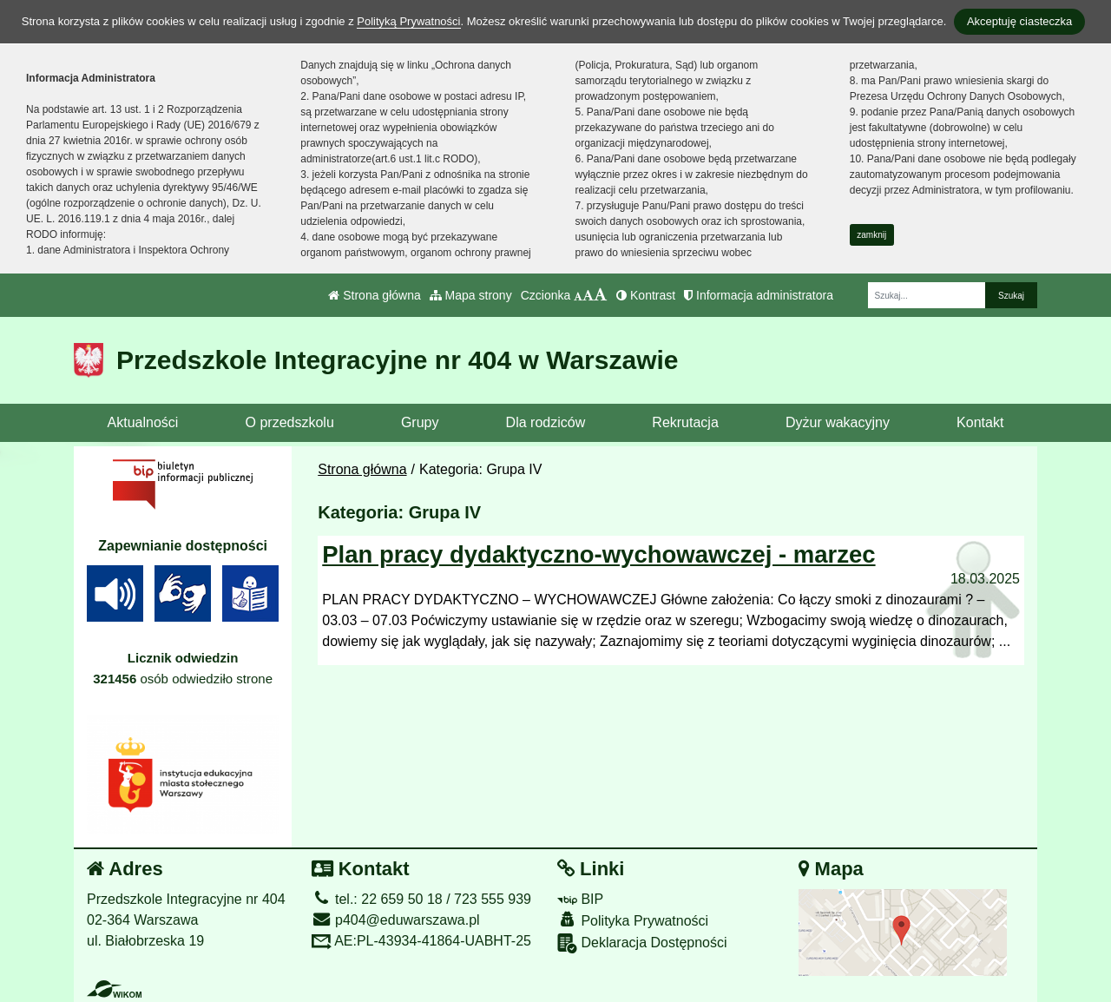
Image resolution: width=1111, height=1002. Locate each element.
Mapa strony (471, 295)
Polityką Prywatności (408, 21)
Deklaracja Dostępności (642, 943)
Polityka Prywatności (632, 920)
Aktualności (143, 422)
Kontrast (645, 295)
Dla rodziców (546, 422)
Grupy (420, 422)
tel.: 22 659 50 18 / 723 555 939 (421, 899)
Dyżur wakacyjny (838, 422)
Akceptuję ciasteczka (1019, 21)
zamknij (871, 235)
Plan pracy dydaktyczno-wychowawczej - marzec (598, 554)
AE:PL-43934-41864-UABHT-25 (421, 940)
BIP (580, 899)
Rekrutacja (685, 422)
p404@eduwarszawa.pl (396, 920)
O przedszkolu (290, 422)
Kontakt (980, 422)
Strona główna (374, 295)
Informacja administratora (758, 295)
